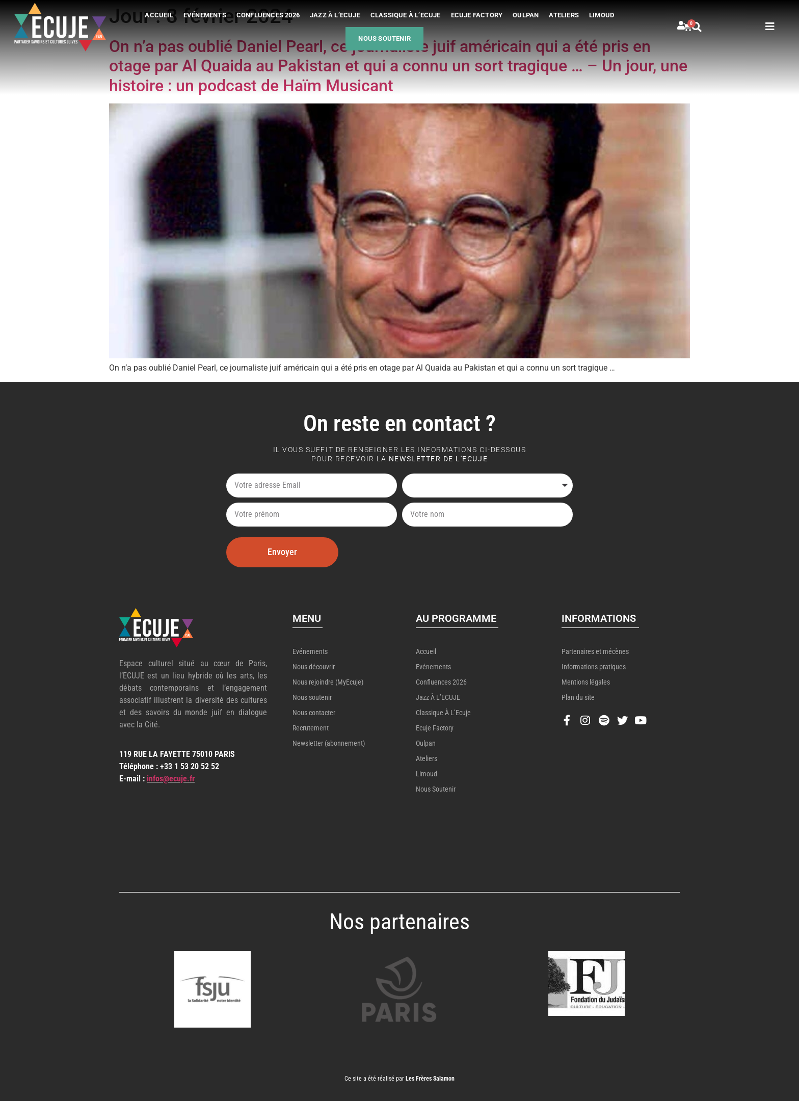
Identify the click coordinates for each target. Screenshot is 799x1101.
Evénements (204, 15)
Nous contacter (313, 713)
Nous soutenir (384, 38)
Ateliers (564, 15)
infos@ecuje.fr (171, 778)
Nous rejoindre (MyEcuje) (327, 682)
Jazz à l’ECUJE (335, 15)
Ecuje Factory (477, 15)
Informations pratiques (594, 667)
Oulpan (526, 15)
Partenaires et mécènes (595, 651)
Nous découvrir (313, 667)
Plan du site (578, 697)
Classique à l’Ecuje (405, 15)
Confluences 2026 (268, 15)
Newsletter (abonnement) (328, 743)
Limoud (601, 15)
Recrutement (310, 728)
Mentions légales (586, 682)
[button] (708, 27)
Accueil (159, 15)
